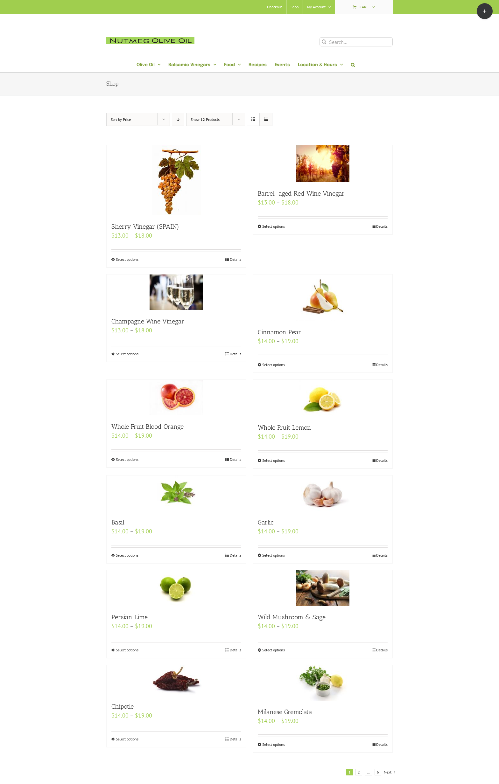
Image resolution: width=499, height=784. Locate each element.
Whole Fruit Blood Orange (147, 426)
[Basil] (176, 493)
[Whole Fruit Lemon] (322, 398)
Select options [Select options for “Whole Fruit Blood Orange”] (127, 459)
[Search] (324, 41)
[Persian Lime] (176, 588)
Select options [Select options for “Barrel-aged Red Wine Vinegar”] (273, 226)
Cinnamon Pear (279, 332)
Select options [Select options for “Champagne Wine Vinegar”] (127, 353)
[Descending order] (178, 119)
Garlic (266, 522)
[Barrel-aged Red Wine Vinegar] (322, 163)
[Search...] (356, 41)
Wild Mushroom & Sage (292, 617)
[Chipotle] (176, 680)
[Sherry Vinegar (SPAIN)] (176, 180)
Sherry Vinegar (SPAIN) (145, 226)
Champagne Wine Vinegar (147, 321)
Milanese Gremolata (285, 712)
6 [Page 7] (378, 772)
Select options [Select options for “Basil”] (127, 555)
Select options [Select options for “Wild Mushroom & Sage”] (273, 650)
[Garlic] (322, 493)
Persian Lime (129, 617)
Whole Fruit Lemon (284, 427)
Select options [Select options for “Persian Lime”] (127, 650)
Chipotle (122, 706)
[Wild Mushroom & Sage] (322, 588)
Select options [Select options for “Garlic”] (273, 555)
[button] (353, 64)
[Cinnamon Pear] (322, 297)
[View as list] (266, 119)
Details (235, 259)
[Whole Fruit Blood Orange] (176, 397)
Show (205, 119)
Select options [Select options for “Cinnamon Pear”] (273, 364)
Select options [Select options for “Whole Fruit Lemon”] (273, 460)
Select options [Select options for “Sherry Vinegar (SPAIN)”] (127, 259)
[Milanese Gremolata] (322, 683)
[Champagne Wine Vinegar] (176, 292)
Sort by (121, 119)
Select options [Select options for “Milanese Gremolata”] (273, 744)
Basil (117, 522)
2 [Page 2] (359, 772)
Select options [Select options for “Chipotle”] (127, 739)
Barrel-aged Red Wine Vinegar (301, 193)
